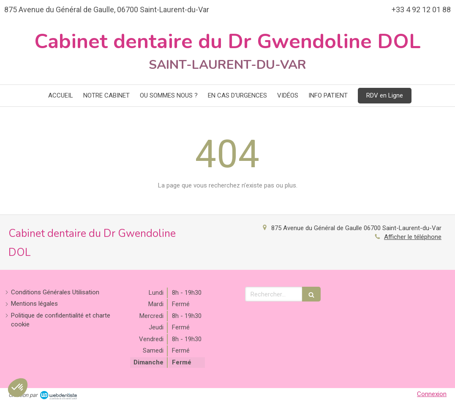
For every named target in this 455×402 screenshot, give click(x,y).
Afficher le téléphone (412, 237)
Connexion (432, 394)
